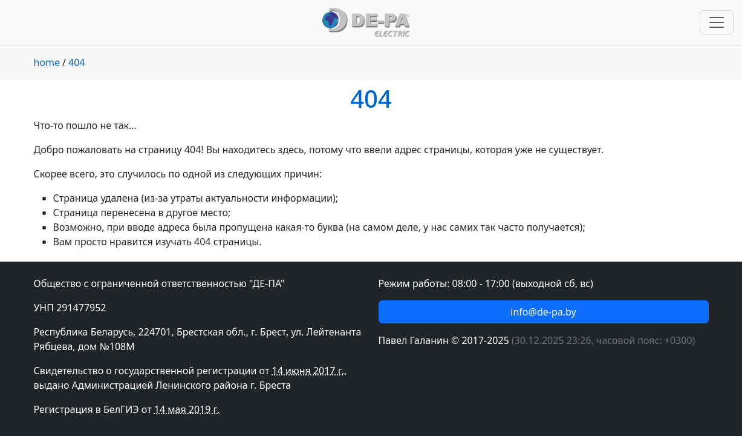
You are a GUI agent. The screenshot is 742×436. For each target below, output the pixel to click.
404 (76, 62)
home (47, 62)
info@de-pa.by (543, 312)
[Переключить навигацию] (717, 22)
